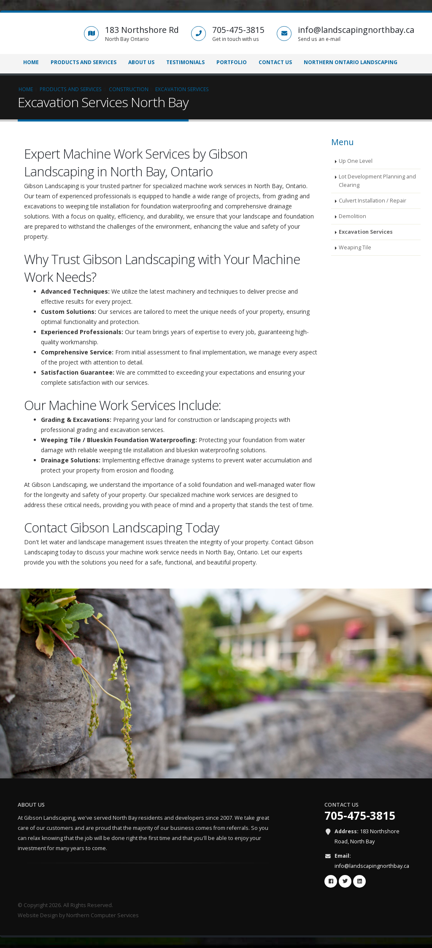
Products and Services (83, 62)
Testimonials (185, 62)
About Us (141, 62)
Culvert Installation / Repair (372, 200)
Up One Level (356, 161)
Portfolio (231, 62)
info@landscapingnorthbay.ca (372, 866)
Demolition (352, 216)
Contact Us (275, 62)
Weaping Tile (355, 247)
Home (31, 62)
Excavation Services (366, 231)
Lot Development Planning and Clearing (377, 181)
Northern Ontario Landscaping (350, 62)
